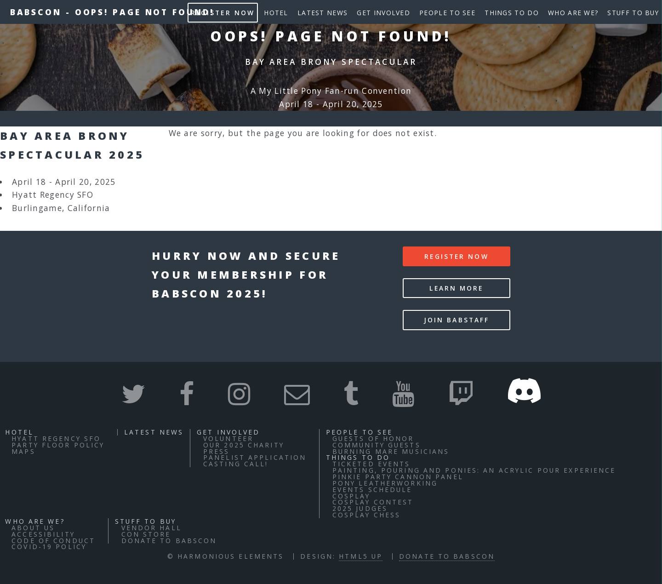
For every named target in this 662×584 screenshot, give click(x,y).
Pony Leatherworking (385, 483)
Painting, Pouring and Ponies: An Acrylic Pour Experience (474, 470)
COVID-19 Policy (48, 546)
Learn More (456, 288)
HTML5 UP (360, 556)
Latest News (322, 12)
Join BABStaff (457, 319)
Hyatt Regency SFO (56, 438)
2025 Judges (360, 508)
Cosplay (351, 496)
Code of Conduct (53, 540)
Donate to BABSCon (169, 540)
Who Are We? (573, 12)
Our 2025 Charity (243, 445)
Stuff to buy (633, 12)
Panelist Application (254, 457)
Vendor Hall (151, 527)
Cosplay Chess (366, 514)
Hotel (276, 12)
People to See (447, 12)
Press (216, 451)
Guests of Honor (373, 438)
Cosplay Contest (373, 502)
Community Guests (376, 445)
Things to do (512, 12)
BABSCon (36, 11)
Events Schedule (372, 489)
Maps (23, 451)
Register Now (223, 12)
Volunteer (228, 438)
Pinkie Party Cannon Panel (397, 476)
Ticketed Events (371, 463)
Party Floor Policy (57, 445)
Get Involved (383, 12)
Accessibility (43, 534)
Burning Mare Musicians (391, 451)
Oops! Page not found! (144, 11)
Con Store (146, 534)
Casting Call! (235, 463)
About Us (33, 527)
